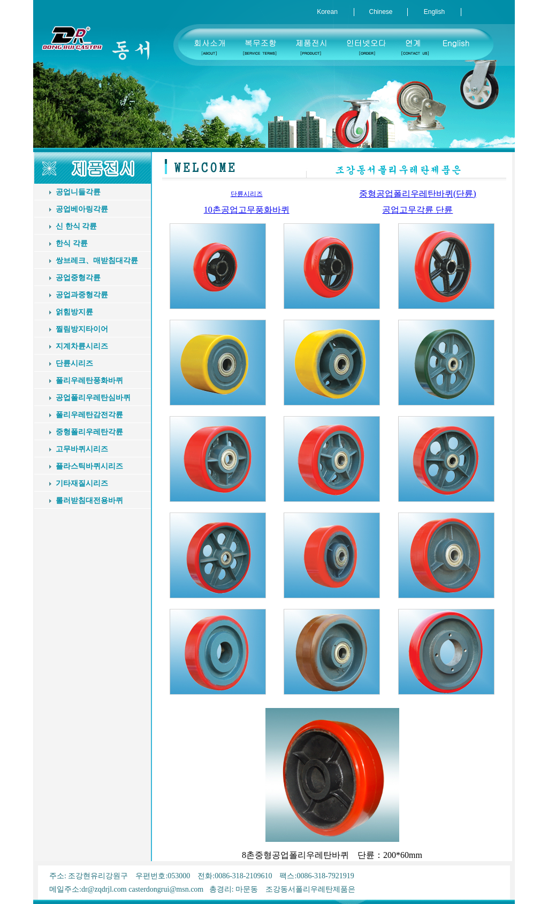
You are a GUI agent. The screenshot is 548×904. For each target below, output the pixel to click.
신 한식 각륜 (76, 226)
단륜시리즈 (74, 363)
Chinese (380, 12)
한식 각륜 (72, 243)
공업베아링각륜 (82, 209)
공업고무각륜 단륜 (417, 209)
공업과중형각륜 (82, 295)
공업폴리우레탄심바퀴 (93, 398)
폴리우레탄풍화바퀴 (89, 380)
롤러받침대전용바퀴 (89, 500)
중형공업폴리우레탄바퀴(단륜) (417, 193)
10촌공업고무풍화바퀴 (247, 209)
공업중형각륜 (78, 278)
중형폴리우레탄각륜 (89, 432)
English (434, 12)
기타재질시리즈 (82, 483)
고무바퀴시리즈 (82, 449)
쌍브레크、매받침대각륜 (97, 261)
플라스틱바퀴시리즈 (89, 466)
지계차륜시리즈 (82, 346)
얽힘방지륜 (74, 312)
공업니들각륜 (78, 192)
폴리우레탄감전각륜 (89, 415)
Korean (327, 12)
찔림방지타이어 (82, 329)
